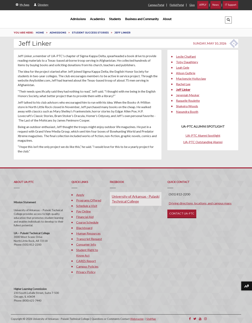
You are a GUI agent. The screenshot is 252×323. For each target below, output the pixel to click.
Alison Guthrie (185, 73)
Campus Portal (156, 4)
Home (40, 32)
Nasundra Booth (187, 111)
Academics (97, 19)
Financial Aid (85, 217)
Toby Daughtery (187, 62)
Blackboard (84, 228)
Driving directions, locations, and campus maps (200, 203)
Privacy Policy (85, 272)
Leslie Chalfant (186, 56)
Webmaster (137, 318)
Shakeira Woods (187, 106)
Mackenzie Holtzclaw (191, 78)
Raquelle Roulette (188, 100)
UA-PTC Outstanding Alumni (202, 142)
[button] (228, 20)
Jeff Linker (183, 89)
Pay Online (83, 211)
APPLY (202, 4)
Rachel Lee (183, 84)
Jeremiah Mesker (187, 95)
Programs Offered (88, 200)
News (215, 4)
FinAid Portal (177, 4)
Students (115, 19)
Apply (80, 195)
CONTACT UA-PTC (181, 213)
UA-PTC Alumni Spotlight (202, 135)
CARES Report (86, 261)
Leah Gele (182, 67)
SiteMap (151, 318)
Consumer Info (86, 244)
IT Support (230, 4)
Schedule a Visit (86, 206)
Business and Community (142, 19)
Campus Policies (87, 266)
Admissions (78, 19)
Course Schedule (87, 222)
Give (192, 4)
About (167, 19)
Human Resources (88, 233)
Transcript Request (89, 239)
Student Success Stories (90, 32)
